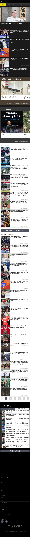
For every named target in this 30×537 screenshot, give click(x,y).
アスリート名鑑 (4, 507)
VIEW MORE (15, 451)
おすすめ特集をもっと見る (22, 141)
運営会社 (2, 517)
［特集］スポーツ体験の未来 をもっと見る (18, 103)
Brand (2, 500)
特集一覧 (2, 504)
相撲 (27, 4)
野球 (9, 4)
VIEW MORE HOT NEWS (15, 230)
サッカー (15, 4)
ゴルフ (20, 4)
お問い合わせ (3, 512)
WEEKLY (7, 409)
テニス (2, 492)
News (2, 497)
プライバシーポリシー (5, 514)
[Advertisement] (15, 463)
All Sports (3, 495)
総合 (3, 4)
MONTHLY (22, 409)
